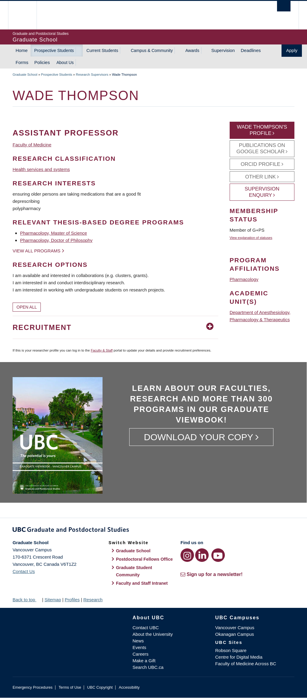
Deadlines (251, 50)
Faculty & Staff (102, 350)
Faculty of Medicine (32, 144)
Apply (291, 50)
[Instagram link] (187, 555)
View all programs (37, 250)
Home (22, 50)
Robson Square (230, 650)
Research (93, 599)
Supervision (223, 50)
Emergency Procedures (32, 687)
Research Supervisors (92, 74)
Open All (26, 307)
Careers (140, 654)
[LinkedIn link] (202, 555)
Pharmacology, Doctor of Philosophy (56, 240)
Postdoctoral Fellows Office (144, 559)
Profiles (72, 599)
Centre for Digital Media (239, 657)
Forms (22, 62)
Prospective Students (54, 50)
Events (139, 647)
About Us (65, 62)
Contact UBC (146, 627)
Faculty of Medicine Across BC (245, 663)
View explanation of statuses (251, 237)
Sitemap (52, 599)
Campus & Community (152, 50)
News (138, 640)
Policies (42, 62)
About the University (153, 634)
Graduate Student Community (134, 571)
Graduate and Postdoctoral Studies (153, 530)
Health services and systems (41, 169)
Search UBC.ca (148, 667)
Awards (192, 50)
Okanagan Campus (234, 634)
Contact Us (24, 571)
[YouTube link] (218, 555)
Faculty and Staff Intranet (142, 583)
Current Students (102, 50)
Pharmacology (244, 279)
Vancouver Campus (235, 627)
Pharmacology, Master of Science (53, 233)
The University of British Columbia (27, 15)
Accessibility (129, 687)
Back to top (27, 599)
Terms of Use (69, 687)
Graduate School (25, 74)
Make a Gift (144, 660)
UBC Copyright (100, 687)
